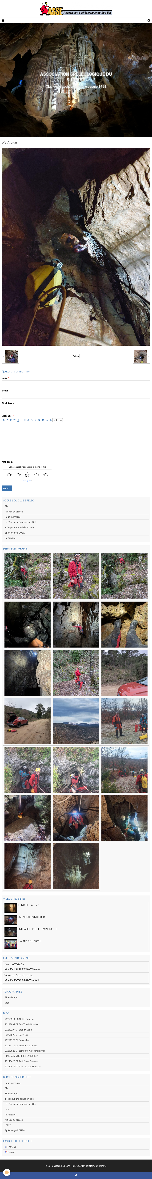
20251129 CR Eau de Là (17, 1040)
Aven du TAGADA (14, 964)
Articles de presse (14, 511)
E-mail (5, 390)
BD (6, 506)
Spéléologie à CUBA (15, 532)
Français (10, 1147)
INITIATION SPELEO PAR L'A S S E (37, 929)
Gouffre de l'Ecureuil (29, 941)
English (10, 1152)
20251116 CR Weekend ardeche (21, 1045)
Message (7, 416)
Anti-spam (7, 462)
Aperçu (57, 420)
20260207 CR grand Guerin (18, 1029)
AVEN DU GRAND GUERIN (33, 917)
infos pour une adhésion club (19, 527)
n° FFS (8, 1125)
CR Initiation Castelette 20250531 (22, 1056)
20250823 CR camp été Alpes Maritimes (25, 1051)
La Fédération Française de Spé (20, 522)
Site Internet (8, 403)
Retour (76, 356)
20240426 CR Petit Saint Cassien (21, 1061)
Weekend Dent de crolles (18, 975)
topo (7, 1002)
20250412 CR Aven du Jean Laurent (23, 1066)
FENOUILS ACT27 (28, 905)
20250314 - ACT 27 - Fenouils (19, 1019)
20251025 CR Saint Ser (16, 1035)
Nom (4, 378)
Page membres (12, 517)
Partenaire (10, 538)
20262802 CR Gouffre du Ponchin (22, 1024)
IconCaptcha (27, 481)
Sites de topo (11, 997)
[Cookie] (6, 1172)
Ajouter (7, 488)
